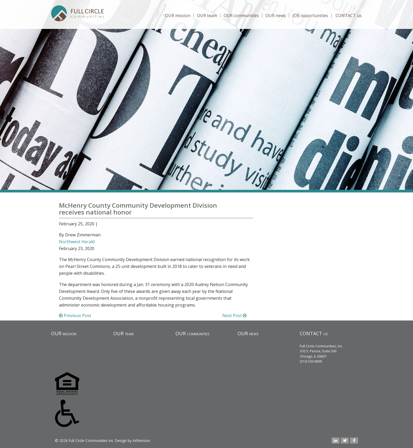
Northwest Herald (77, 242)
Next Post (234, 315)
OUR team (207, 15)
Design (121, 440)
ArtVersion (141, 440)
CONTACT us (349, 15)
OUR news (276, 15)
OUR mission (177, 15)
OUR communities (241, 15)
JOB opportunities (310, 15)
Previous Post (75, 315)
